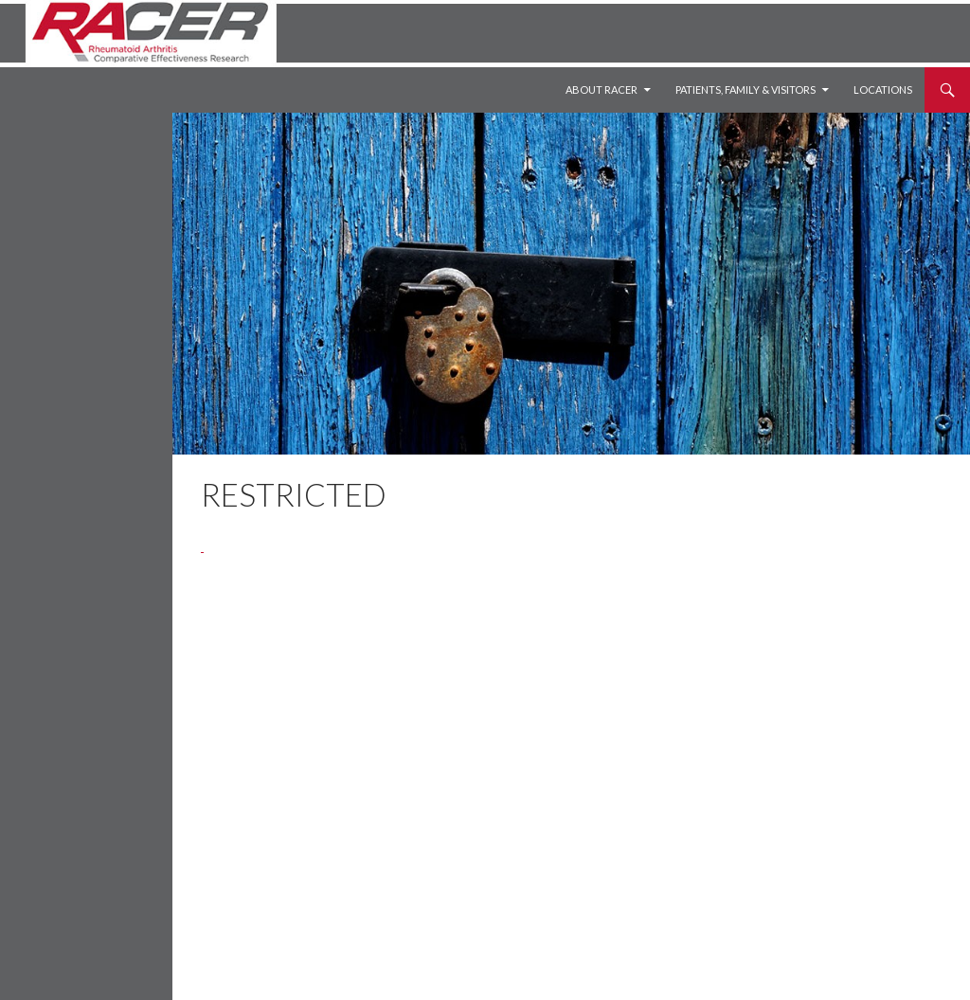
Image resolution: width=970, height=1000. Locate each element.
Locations (882, 89)
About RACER (602, 89)
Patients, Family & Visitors (745, 89)
